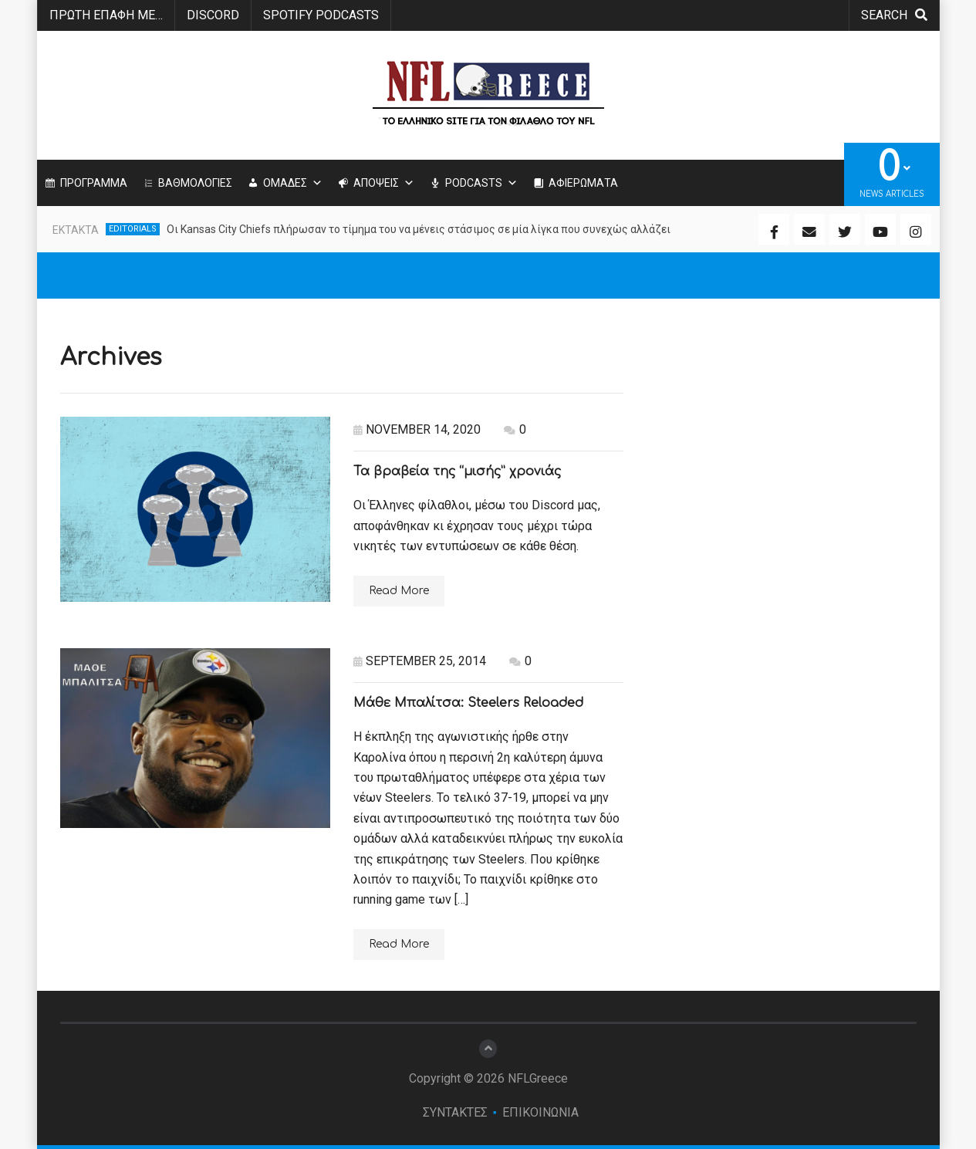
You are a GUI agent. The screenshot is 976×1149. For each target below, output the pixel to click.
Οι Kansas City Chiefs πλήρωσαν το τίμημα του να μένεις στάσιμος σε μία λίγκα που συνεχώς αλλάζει (418, 229)
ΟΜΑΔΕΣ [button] (293, 183)
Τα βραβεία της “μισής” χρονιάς (457, 471)
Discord (213, 15)
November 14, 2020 (417, 429)
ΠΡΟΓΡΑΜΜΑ (93, 183)
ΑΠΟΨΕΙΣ (383, 183)
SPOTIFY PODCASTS (321, 15)
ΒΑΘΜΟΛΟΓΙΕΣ (195, 183)
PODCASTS (481, 183)
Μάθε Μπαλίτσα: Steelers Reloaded (468, 703)
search (894, 15)
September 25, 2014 (419, 661)
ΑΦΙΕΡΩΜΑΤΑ (583, 183)
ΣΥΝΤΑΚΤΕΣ (455, 1112)
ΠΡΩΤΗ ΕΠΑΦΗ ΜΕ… (106, 15)
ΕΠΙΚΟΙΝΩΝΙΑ (540, 1112)
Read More (399, 590)
